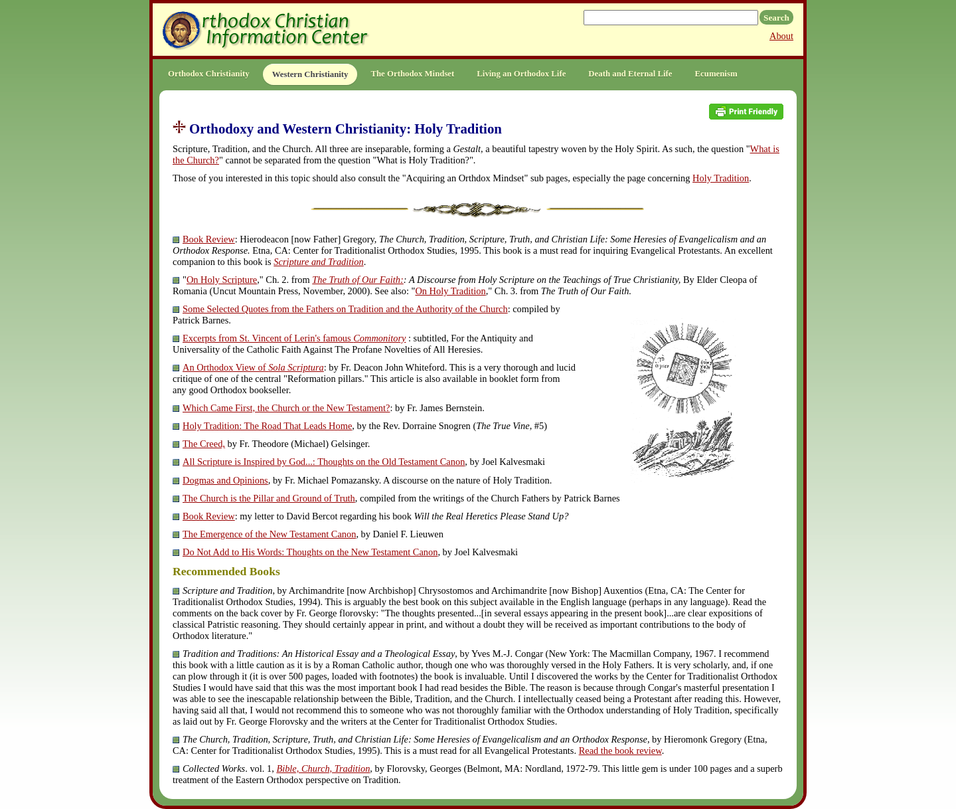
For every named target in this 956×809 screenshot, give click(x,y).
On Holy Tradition (450, 291)
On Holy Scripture (222, 279)
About (781, 36)
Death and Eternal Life (630, 73)
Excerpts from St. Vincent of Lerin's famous (294, 338)
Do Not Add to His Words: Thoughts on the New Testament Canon (310, 552)
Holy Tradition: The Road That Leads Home (267, 425)
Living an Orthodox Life (521, 73)
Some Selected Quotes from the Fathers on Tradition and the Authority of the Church (345, 309)
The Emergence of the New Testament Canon (269, 534)
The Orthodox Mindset (412, 73)
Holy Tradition (720, 178)
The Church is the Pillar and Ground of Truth (269, 498)
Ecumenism (716, 73)
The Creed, (204, 443)
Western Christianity (310, 74)
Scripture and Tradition (318, 261)
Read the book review (620, 750)
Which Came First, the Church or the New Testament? (286, 408)
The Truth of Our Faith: (358, 279)
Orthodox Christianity (209, 73)
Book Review (209, 239)
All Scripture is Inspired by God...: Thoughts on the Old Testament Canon (324, 461)
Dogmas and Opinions (225, 480)
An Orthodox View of (253, 367)
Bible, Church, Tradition (323, 768)
